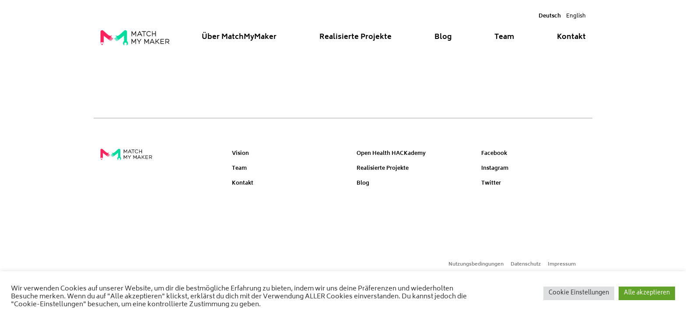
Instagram (494, 168)
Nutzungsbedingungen (476, 264)
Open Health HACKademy (391, 153)
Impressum (562, 264)
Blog (443, 37)
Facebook (494, 153)
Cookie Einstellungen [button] (579, 293)
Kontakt (571, 37)
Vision (240, 153)
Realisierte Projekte (355, 37)
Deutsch (550, 16)
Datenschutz (526, 264)
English (576, 16)
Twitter (491, 183)
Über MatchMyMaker (239, 37)
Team (504, 37)
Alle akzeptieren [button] (647, 293)
